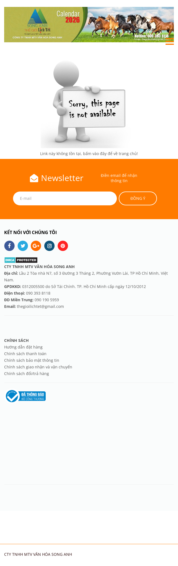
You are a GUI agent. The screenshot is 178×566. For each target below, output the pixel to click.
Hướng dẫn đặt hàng (24, 347)
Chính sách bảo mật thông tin (31, 360)
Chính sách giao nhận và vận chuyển (38, 367)
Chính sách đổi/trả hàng (26, 373)
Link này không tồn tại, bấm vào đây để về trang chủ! (89, 153)
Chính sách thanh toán (25, 353)
